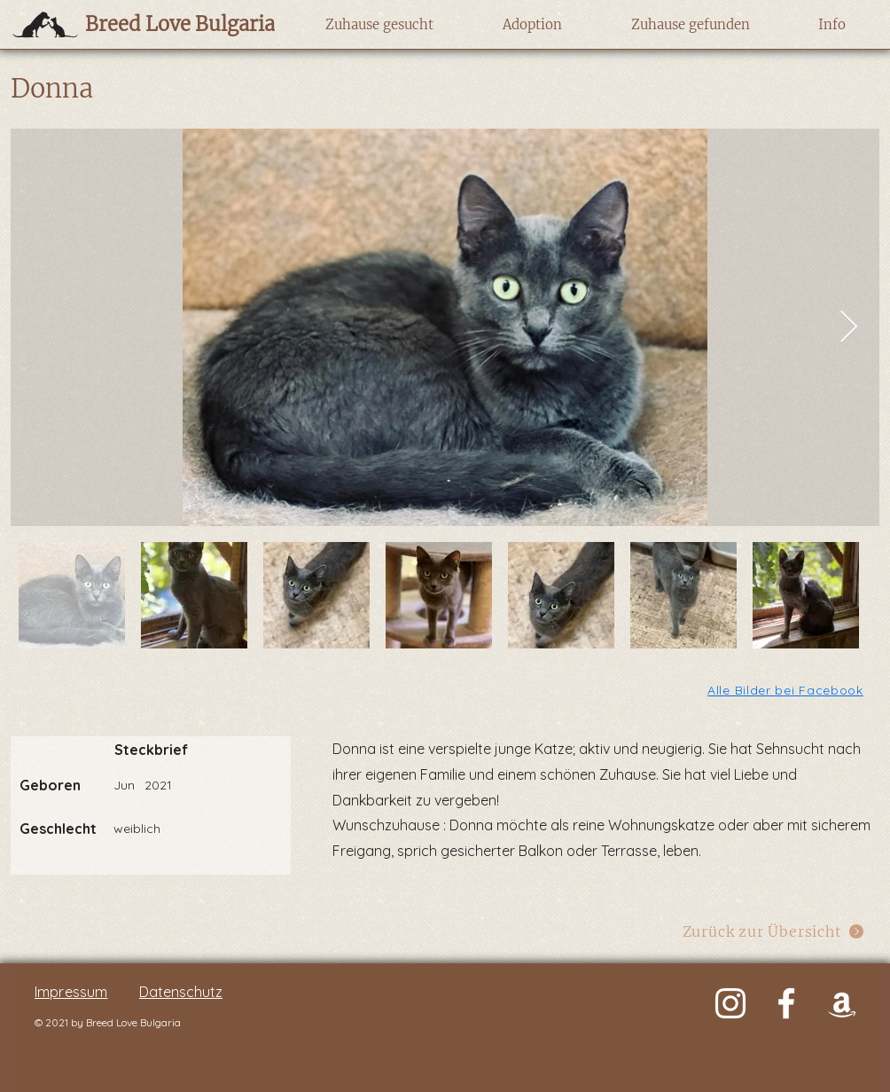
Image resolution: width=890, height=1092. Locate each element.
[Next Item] (849, 327)
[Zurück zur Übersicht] (773, 931)
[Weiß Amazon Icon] (842, 1003)
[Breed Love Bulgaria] (163, 24)
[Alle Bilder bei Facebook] (786, 689)
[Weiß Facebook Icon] (786, 1003)
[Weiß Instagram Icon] (730, 1003)
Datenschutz (180, 992)
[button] (379, 25)
